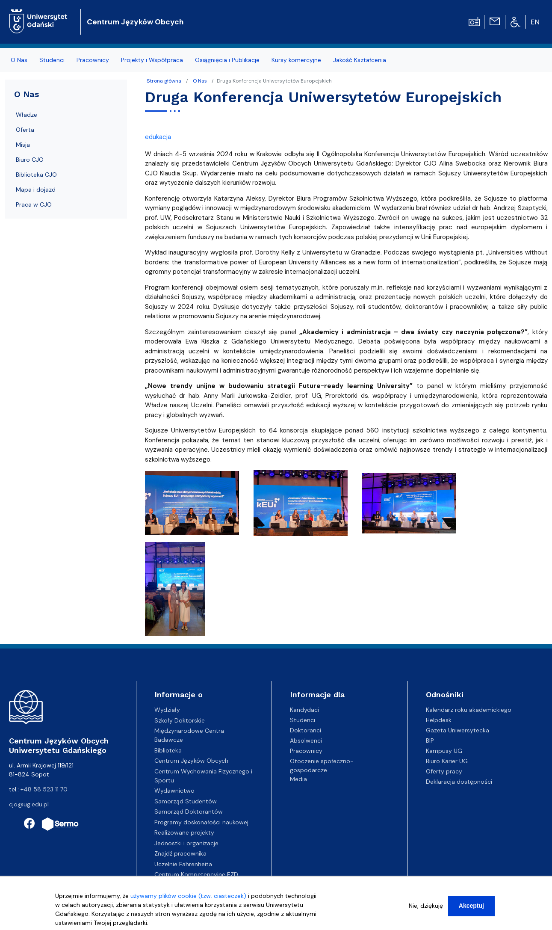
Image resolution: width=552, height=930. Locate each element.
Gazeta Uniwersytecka (457, 730)
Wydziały (167, 710)
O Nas (200, 80)
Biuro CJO (30, 159)
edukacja (158, 137)
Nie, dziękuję (426, 905)
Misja (23, 144)
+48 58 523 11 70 (44, 789)
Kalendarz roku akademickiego (468, 710)
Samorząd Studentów (185, 801)
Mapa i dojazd (36, 189)
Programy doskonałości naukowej (201, 822)
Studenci (302, 720)
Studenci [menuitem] (52, 60)
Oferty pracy (444, 771)
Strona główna (164, 80)
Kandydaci (304, 710)
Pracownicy (306, 751)
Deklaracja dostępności (459, 781)
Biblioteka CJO (36, 174)
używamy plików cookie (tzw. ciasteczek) (188, 896)
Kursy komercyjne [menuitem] (296, 60)
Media (298, 779)
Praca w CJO (34, 204)
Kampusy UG (444, 751)
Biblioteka (168, 750)
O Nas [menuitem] (19, 60)
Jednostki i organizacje (186, 843)
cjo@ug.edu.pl (29, 804)
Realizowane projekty (184, 832)
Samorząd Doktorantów (188, 811)
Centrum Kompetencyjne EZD (196, 874)
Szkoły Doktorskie (179, 720)
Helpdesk (439, 720)
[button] (193, 505)
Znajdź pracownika (180, 853)
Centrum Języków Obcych (135, 22)
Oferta (25, 129)
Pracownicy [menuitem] (93, 60)
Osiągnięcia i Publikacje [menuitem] (227, 60)
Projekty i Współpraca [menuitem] (152, 60)
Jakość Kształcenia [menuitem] (359, 60)
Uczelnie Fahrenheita (183, 864)
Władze (26, 114)
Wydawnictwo (174, 790)
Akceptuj (471, 905)
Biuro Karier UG (447, 761)
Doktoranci (305, 730)
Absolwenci (306, 740)
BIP (430, 740)
